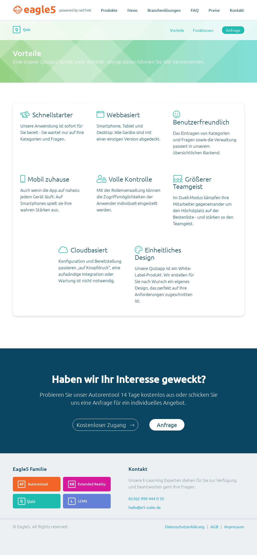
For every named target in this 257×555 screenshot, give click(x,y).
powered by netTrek (75, 10)
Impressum (234, 526)
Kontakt (237, 10)
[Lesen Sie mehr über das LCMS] (87, 501)
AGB (214, 526)
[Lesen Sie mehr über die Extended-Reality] (87, 484)
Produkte (109, 10)
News (132, 10)
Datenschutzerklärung (184, 526)
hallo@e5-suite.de (144, 507)
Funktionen (203, 30)
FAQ (195, 10)
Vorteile (177, 30)
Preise (214, 10)
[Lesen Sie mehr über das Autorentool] (36, 484)
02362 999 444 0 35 (146, 498)
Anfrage (233, 30)
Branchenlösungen (164, 10)
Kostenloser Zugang (105, 425)
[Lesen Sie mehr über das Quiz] (36, 501)
